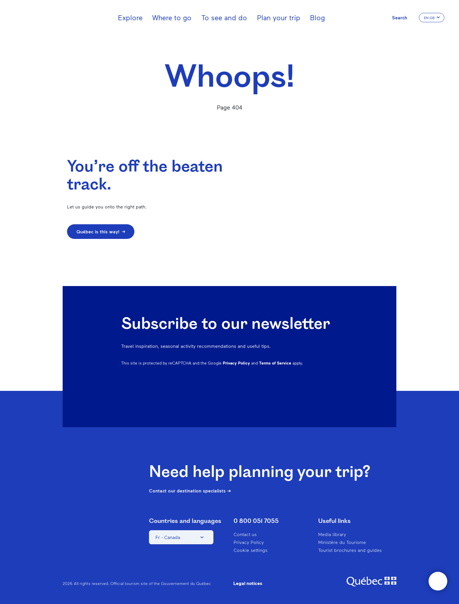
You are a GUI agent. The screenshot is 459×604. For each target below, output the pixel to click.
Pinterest (288, 394)
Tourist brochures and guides (350, 550)
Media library (332, 534)
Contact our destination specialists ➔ (190, 490)
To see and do (224, 17)
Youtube (334, 394)
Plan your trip (278, 17)
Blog (317, 17)
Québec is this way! (100, 231)
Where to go (171, 17)
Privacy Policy (236, 362)
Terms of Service (275, 362)
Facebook (258, 394)
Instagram (273, 394)
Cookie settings (251, 550)
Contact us (245, 534)
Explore (130, 17)
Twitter (318, 394)
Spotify (303, 394)
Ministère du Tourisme (342, 542)
